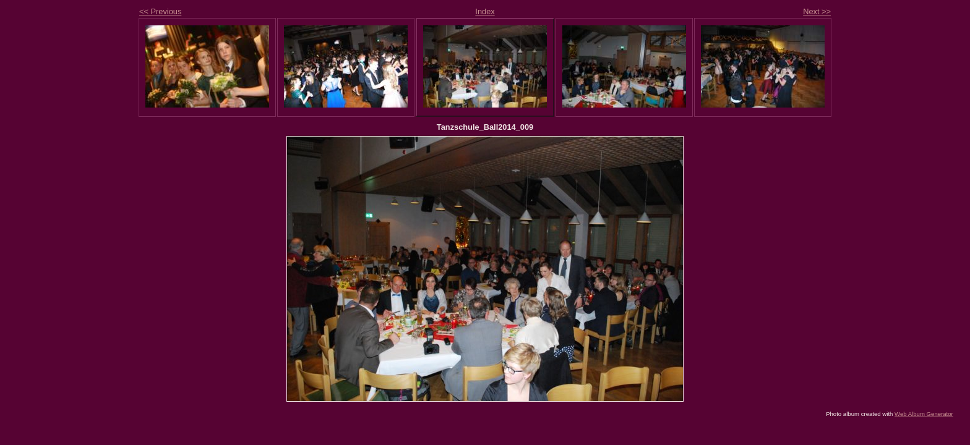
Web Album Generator (924, 413)
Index (484, 11)
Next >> (817, 11)
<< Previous (160, 11)
